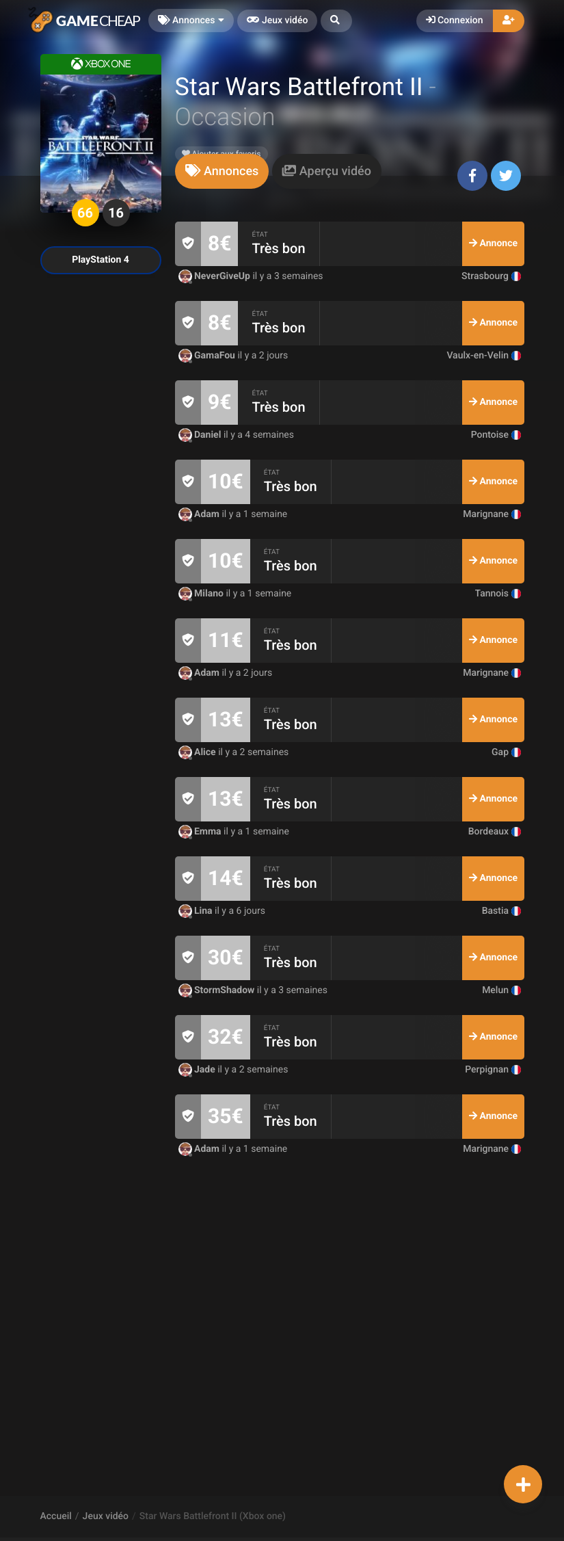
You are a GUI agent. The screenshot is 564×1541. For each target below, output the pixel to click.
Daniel (201, 435)
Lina (196, 911)
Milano (202, 593)
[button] (336, 21)
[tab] (222, 171)
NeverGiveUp (215, 276)
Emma (201, 831)
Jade (198, 1069)
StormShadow (217, 990)
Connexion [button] (454, 20)
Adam (200, 514)
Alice (198, 752)
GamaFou (208, 355)
